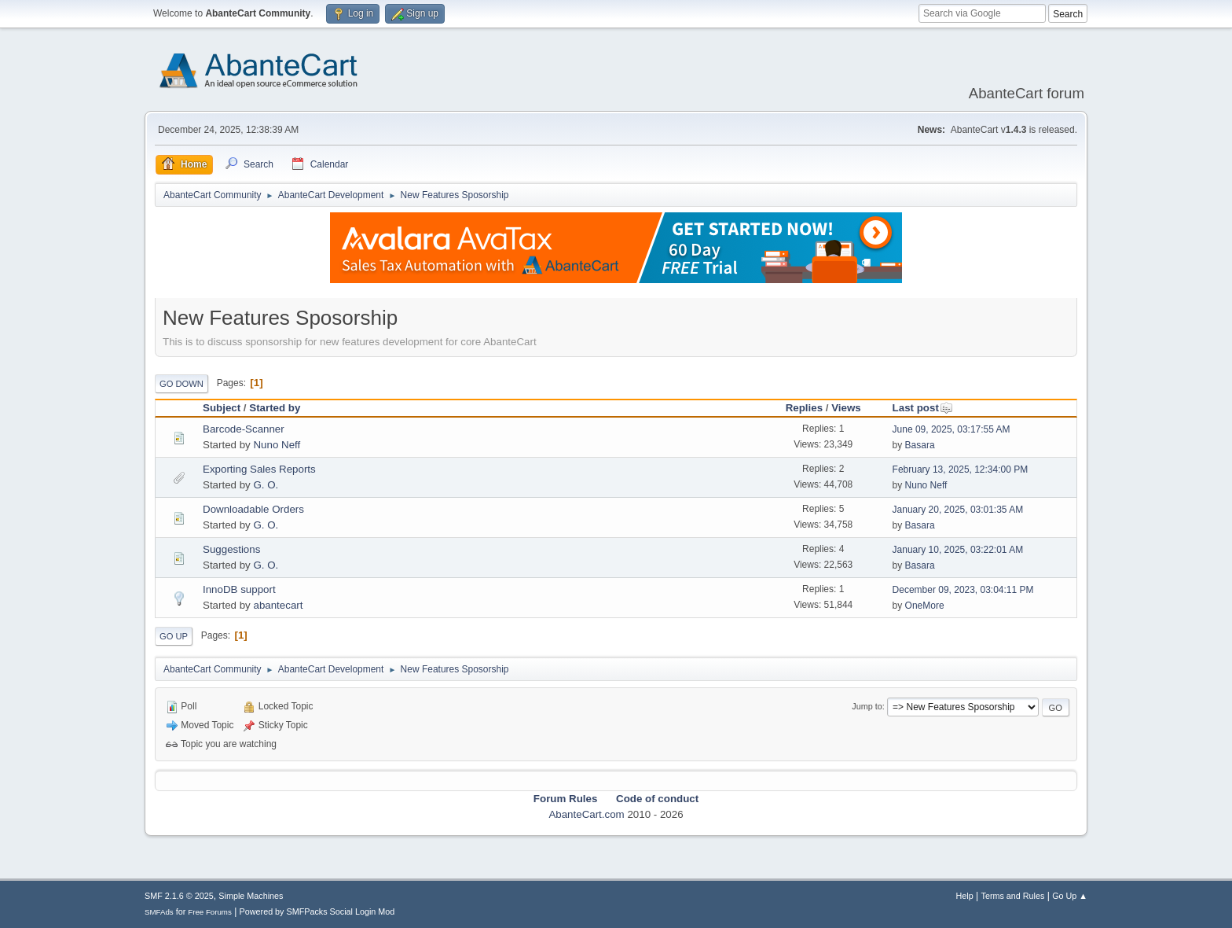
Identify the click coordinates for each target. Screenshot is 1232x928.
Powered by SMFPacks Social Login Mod (317, 911)
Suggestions (231, 549)
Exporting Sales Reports (259, 469)
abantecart (277, 605)
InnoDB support (239, 589)
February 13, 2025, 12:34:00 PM (960, 469)
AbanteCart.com (586, 814)
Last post (923, 408)
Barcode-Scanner (243, 429)
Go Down (182, 384)
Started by (274, 408)
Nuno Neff (276, 445)
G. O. (265, 485)
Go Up (174, 636)
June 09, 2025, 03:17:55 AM (951, 429)
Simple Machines (250, 895)
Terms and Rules (1013, 895)
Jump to (867, 706)
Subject (221, 408)
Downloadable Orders (253, 509)
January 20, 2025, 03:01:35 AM (958, 509)
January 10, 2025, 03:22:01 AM (958, 549)
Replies (804, 408)
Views (846, 408)
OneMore (924, 605)
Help (965, 895)
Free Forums (210, 912)
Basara (920, 445)
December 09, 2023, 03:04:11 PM (963, 589)
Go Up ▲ (1069, 895)
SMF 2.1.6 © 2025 (179, 895)
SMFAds (159, 912)
